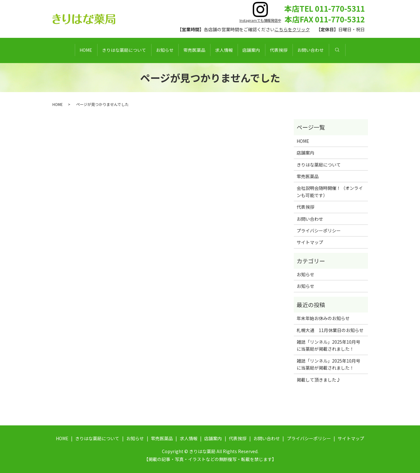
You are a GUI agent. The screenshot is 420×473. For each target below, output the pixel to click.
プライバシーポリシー (319, 230)
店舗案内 (262, 50)
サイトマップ (310, 242)
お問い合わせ (335, 50)
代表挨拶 (296, 50)
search (365, 50)
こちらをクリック (292, 29)
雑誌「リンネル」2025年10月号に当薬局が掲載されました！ (328, 345)
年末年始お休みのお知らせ (323, 318)
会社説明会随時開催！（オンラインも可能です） (330, 191)
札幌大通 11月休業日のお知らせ (330, 330)
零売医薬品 (191, 50)
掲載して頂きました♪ (319, 380)
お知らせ (154, 50)
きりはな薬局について (106, 50)
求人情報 (227, 50)
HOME (61, 50)
